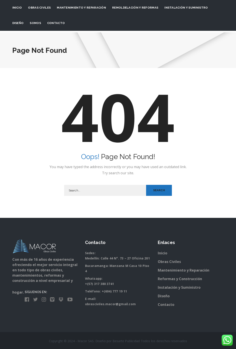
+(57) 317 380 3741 (99, 284)
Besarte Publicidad (126, 341)
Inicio (17, 7)
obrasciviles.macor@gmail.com (110, 304)
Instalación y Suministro (179, 287)
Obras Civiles (39, 7)
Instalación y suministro (186, 7)
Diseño (18, 23)
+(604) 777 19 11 (114, 291)
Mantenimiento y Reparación (81, 7)
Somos (35, 23)
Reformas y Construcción (180, 278)
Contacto (56, 23)
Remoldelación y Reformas (135, 7)
